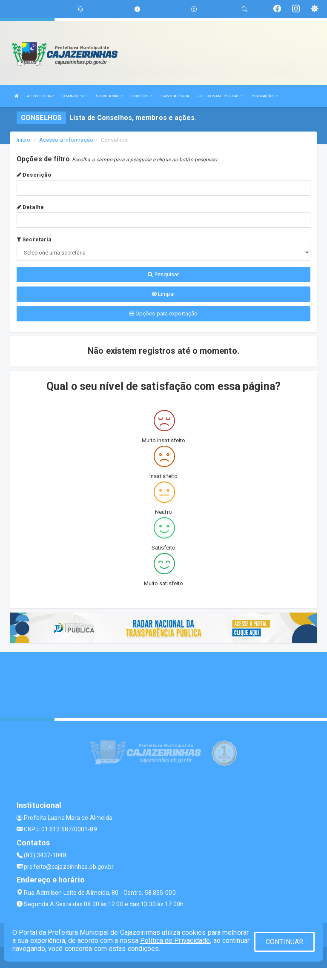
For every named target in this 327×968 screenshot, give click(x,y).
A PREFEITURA (40, 96)
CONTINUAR (284, 942)
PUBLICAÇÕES (265, 96)
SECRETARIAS (109, 96)
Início (23, 140)
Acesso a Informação (66, 140)
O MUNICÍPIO (75, 96)
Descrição (34, 175)
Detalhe (30, 207)
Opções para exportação (163, 313)
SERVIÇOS (141, 96)
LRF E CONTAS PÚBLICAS (220, 96)
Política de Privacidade (175, 940)
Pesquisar (163, 274)
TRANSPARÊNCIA (174, 96)
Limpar (163, 294)
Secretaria (34, 239)
